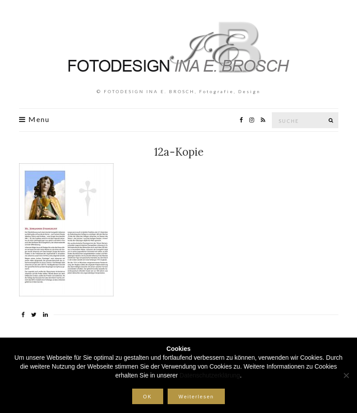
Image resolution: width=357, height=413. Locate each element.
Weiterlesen (196, 396)
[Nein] (345, 375)
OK (147, 396)
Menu (34, 119)
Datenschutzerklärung (210, 375)
